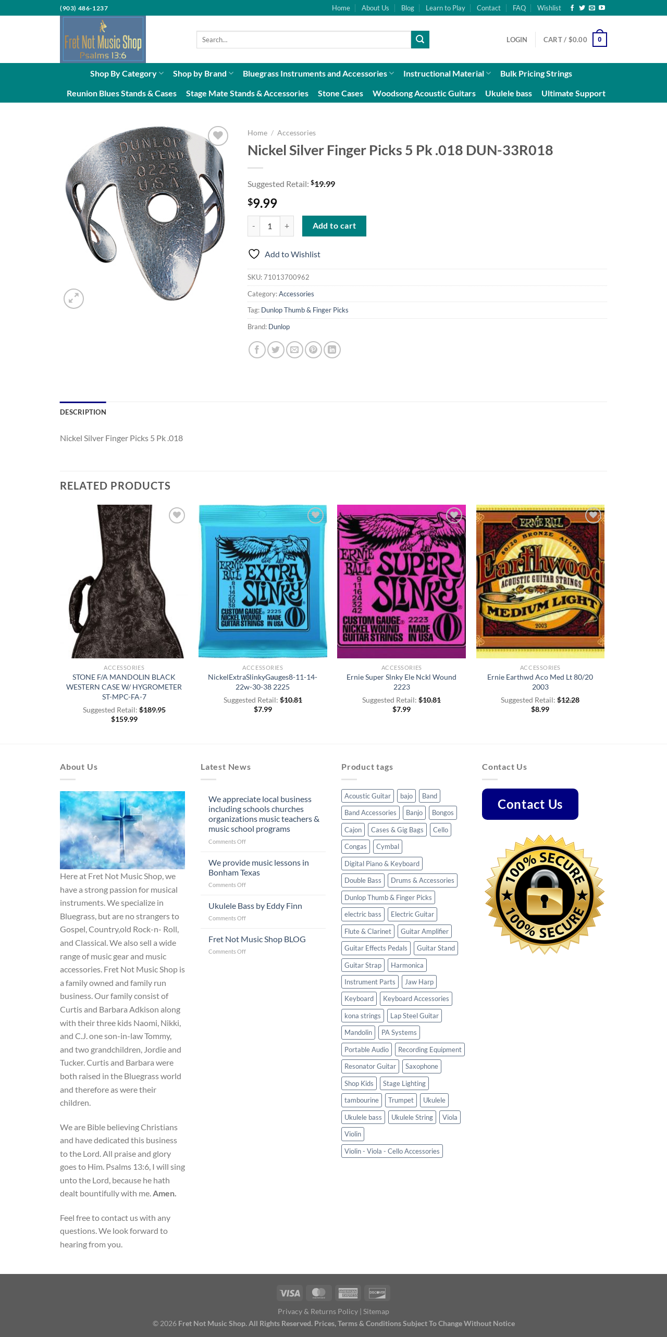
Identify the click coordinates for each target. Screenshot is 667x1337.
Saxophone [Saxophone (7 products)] (421, 1066)
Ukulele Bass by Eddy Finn (255, 905)
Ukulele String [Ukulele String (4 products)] (412, 1117)
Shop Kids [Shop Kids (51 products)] (359, 1083)
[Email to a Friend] (294, 349)
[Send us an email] (592, 8)
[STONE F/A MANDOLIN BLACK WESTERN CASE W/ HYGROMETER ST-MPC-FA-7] (124, 582)
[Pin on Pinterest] (313, 349)
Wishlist (549, 8)
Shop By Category (127, 73)
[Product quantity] (270, 226)
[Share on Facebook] (257, 349)
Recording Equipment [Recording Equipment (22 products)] (430, 1049)
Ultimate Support (573, 93)
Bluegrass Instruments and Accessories (318, 73)
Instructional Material (447, 73)
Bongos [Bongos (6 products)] (443, 812)
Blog (407, 8)
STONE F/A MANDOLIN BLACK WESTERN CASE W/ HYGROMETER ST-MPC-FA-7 (124, 686)
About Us (375, 8)
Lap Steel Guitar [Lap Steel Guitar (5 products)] (414, 1015)
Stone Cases (340, 93)
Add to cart (334, 225)
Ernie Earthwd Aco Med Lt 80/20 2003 (540, 681)
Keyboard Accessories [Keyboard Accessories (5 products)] (416, 998)
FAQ (519, 8)
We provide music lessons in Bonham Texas (258, 867)
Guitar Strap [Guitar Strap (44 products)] (362, 965)
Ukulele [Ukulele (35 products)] (434, 1100)
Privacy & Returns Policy (318, 1311)
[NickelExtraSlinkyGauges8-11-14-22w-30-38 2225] (263, 582)
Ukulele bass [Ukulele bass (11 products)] (363, 1117)
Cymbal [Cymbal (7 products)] (387, 846)
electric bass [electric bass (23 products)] (362, 914)
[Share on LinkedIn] (332, 349)
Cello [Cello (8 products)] (440, 830)
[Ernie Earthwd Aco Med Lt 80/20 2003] (540, 582)
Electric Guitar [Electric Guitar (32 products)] (412, 914)
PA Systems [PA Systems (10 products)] (399, 1032)
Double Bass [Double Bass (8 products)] (362, 880)
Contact (489, 8)
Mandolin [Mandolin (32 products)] (358, 1032)
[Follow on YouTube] (602, 8)
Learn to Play (445, 8)
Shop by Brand (203, 73)
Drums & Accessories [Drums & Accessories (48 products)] (422, 880)
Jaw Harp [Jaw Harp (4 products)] (419, 982)
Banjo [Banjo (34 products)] (414, 812)
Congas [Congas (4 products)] (355, 846)
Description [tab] (83, 412)
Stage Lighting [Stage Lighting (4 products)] (404, 1083)
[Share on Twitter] (276, 349)
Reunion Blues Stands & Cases (122, 93)
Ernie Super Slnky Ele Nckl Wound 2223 (401, 681)
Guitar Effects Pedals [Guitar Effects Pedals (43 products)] (375, 948)
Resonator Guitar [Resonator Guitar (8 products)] (370, 1066)
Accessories (296, 133)
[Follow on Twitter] (582, 8)
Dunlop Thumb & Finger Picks (305, 310)
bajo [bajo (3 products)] (406, 796)
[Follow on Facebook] (572, 8)
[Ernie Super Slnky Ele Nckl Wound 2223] (401, 582)
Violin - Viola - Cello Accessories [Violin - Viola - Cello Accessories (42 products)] (392, 1151)
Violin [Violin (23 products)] (352, 1134)
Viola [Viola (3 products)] (450, 1117)
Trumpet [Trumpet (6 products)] (401, 1100)
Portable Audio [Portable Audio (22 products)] (366, 1049)
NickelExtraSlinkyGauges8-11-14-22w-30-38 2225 (262, 681)
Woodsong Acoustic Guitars (424, 93)
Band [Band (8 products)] (429, 796)
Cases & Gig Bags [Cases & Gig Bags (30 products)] (397, 830)
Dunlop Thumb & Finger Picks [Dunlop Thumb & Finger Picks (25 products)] (388, 897)
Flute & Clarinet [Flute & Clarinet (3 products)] (367, 931)
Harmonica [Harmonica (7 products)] (407, 965)
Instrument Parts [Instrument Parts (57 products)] (370, 982)
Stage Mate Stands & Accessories (247, 93)
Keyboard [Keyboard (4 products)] (359, 998)
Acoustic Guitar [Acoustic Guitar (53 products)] (367, 796)
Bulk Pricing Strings (536, 73)
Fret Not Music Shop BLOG (257, 939)
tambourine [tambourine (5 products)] (361, 1100)
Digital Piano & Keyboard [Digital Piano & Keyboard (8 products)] (381, 863)
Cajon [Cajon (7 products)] (353, 830)
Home (341, 8)
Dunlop (279, 326)
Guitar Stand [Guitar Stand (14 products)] (436, 948)
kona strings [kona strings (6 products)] (362, 1015)
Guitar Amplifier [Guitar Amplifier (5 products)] (425, 931)
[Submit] (420, 39)
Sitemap (376, 1311)
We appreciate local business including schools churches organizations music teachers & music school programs (263, 814)
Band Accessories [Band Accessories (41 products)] (370, 812)
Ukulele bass (508, 93)
